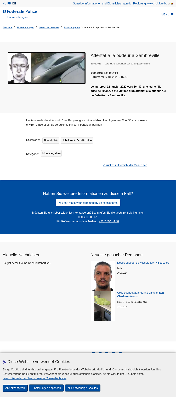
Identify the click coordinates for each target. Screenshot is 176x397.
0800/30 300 (85, 217)
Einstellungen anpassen (46, 388)
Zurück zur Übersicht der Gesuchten (125, 165)
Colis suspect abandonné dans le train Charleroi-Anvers (140, 294)
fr (9, 3)
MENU (167, 14)
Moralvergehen (72, 27)
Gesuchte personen (49, 27)
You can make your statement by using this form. (88, 202)
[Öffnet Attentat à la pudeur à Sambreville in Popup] (47, 68)
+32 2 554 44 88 (109, 221)
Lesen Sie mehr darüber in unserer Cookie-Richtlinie (34, 378)
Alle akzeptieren (15, 388)
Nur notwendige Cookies (83, 388)
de (14, 3)
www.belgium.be (157, 3)
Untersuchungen (25, 27)
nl (4, 3)
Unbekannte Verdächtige (77, 140)
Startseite (7, 27)
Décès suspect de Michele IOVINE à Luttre (143, 262)
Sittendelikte (50, 140)
